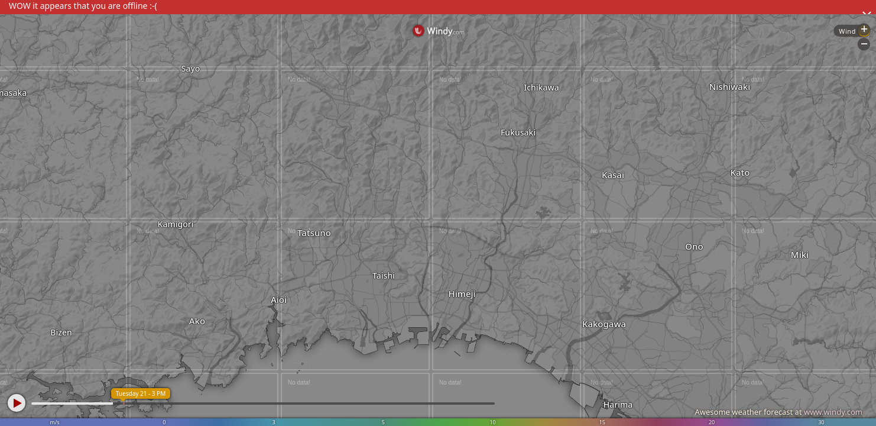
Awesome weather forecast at (778, 411)
